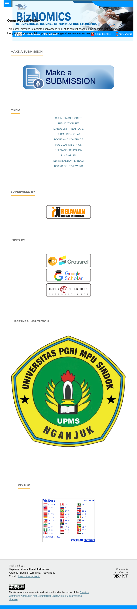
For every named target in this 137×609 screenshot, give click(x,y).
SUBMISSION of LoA (68, 134)
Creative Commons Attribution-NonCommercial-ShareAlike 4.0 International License (49, 596)
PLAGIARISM (68, 155)
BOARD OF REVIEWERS (68, 166)
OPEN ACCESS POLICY (68, 150)
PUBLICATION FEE (68, 123)
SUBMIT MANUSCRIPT (68, 118)
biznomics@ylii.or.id (29, 576)
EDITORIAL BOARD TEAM (68, 160)
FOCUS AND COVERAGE (68, 139)
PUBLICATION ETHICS (68, 144)
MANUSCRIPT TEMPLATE (69, 128)
